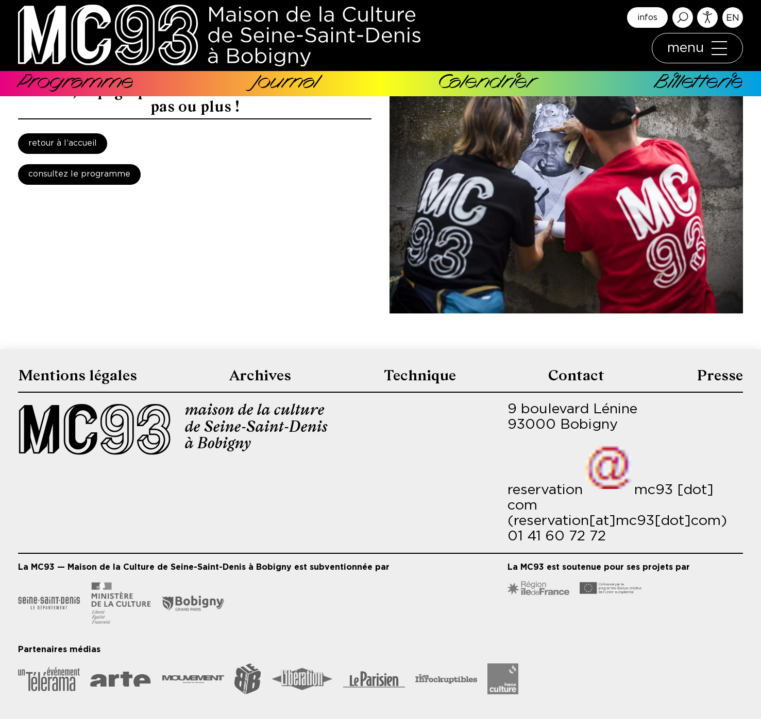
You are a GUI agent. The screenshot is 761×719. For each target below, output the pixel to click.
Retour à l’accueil (62, 143)
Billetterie (699, 83)
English (732, 17)
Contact (576, 375)
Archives (262, 375)
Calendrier (486, 83)
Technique (421, 375)
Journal (285, 83)
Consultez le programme (79, 174)
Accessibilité (707, 17)
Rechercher (682, 17)
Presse (719, 375)
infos (647, 17)
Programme (75, 83)
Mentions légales (79, 375)
